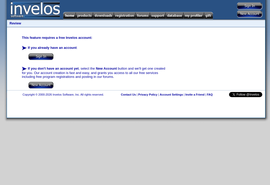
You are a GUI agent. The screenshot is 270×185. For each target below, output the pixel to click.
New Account (106, 68)
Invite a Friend (195, 94)
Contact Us (128, 94)
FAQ (210, 94)
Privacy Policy (147, 94)
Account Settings (171, 94)
